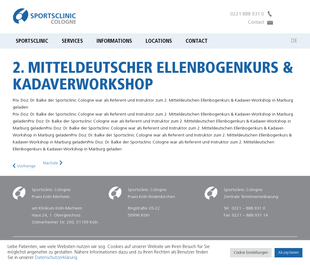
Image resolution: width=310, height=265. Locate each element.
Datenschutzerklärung (56, 258)
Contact (256, 22)
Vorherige (26, 166)
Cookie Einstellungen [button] (251, 253)
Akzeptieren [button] (288, 253)
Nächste (50, 163)
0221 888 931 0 (247, 14)
